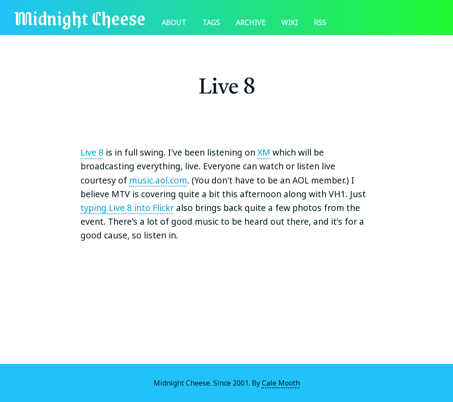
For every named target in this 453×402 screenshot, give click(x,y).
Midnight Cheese (80, 17)
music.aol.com (158, 180)
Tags (211, 22)
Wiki (289, 22)
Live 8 (92, 152)
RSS (320, 22)
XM (263, 152)
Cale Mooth (281, 383)
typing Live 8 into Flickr (127, 208)
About (173, 22)
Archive (250, 22)
